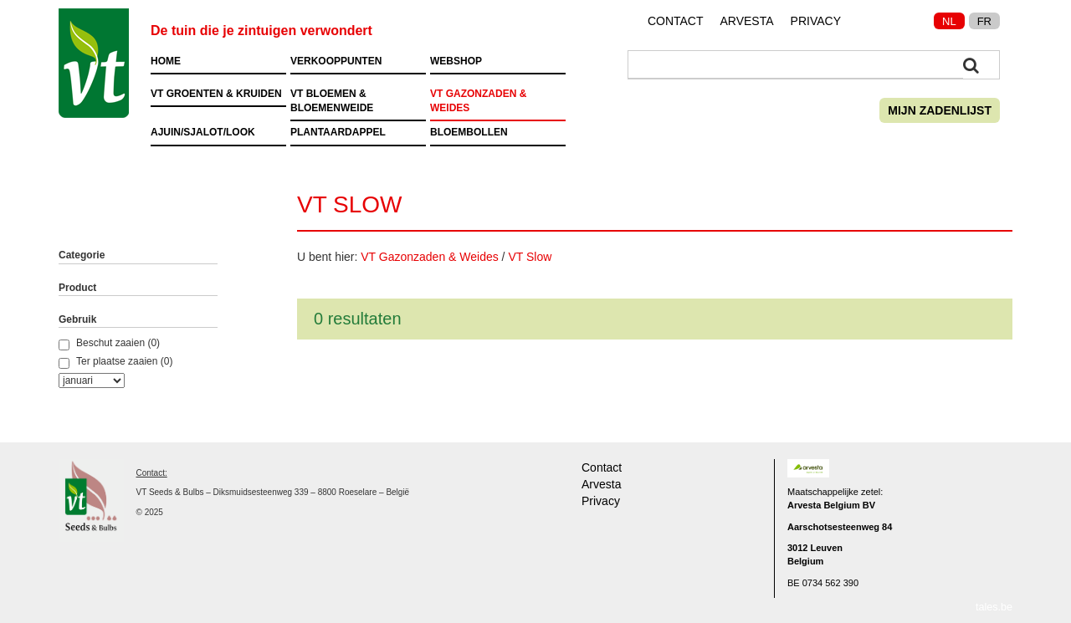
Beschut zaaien (102, 343)
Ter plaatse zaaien (108, 362)
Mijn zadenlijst (940, 110)
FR (984, 21)
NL (949, 21)
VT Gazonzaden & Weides (429, 256)
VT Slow (529, 256)
